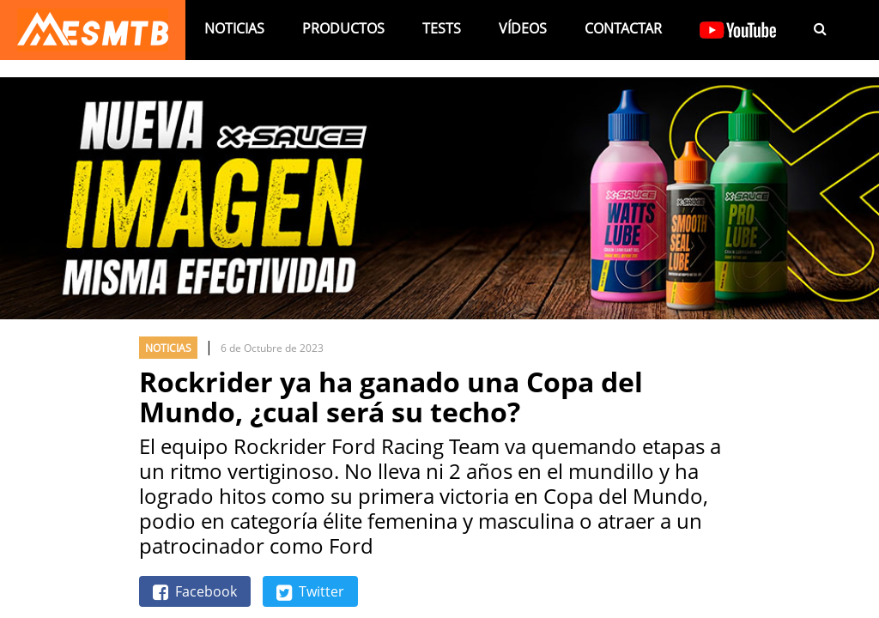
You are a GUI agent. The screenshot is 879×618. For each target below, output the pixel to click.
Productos (343, 28)
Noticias (234, 28)
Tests (441, 28)
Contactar (623, 28)
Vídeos (523, 28)
